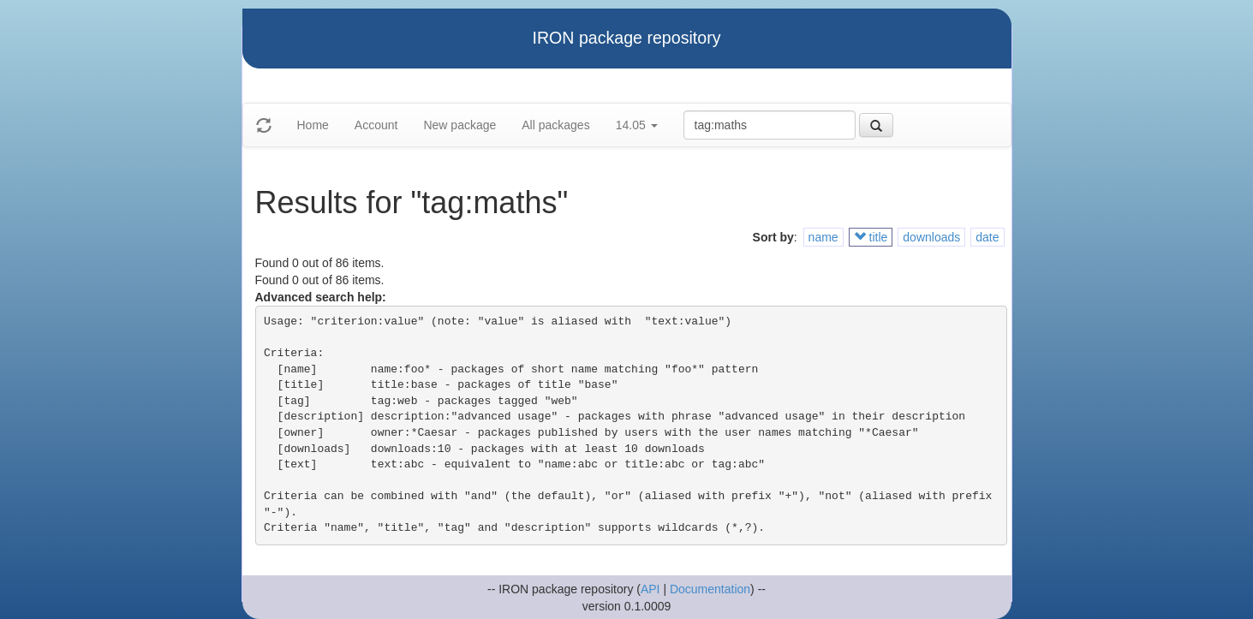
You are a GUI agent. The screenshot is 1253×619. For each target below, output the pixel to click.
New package (459, 125)
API (650, 589)
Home (313, 125)
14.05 (637, 125)
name (823, 237)
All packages (555, 125)
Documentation (710, 589)
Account (376, 125)
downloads (931, 237)
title (871, 237)
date (987, 237)
